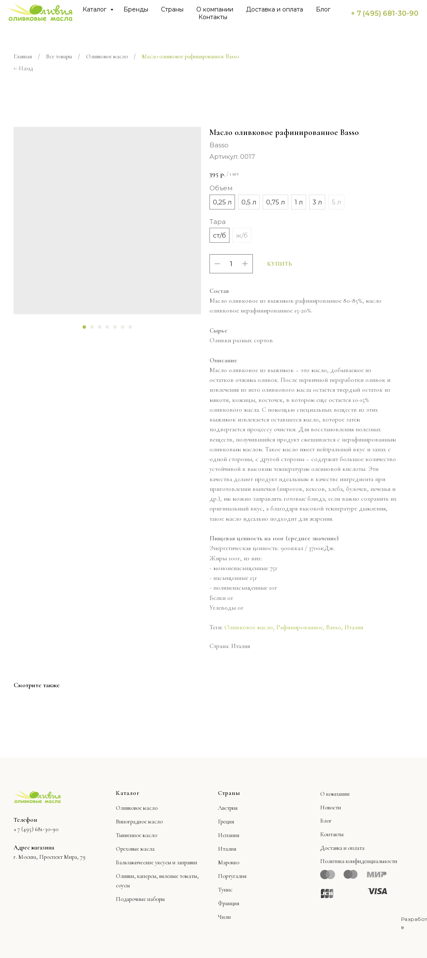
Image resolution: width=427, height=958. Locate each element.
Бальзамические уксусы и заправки (156, 862)
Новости (330, 807)
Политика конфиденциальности (358, 861)
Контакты (212, 17)
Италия (353, 627)
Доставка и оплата (274, 9)
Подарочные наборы (140, 899)
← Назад (23, 68)
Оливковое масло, (249, 627)
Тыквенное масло (136, 835)
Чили (224, 917)
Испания (228, 835)
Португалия (232, 876)
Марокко (228, 862)
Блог (323, 9)
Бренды (135, 9)
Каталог (95, 9)
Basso (333, 627)
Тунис (225, 889)
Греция (226, 821)
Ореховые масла (135, 848)
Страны (172, 9)
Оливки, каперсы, (137, 876)
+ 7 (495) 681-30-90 (384, 13)
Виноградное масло (139, 821)
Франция (228, 903)
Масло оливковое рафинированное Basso (190, 56)
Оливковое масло (107, 56)
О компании (214, 9)
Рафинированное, (300, 627)
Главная (23, 56)
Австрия (228, 808)
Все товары (59, 56)
